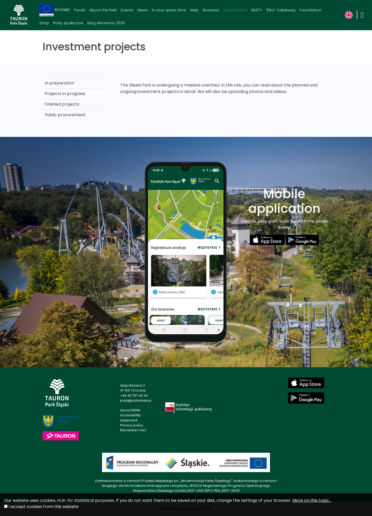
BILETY (256, 10)
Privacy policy (131, 425)
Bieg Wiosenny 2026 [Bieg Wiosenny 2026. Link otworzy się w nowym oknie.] (106, 23)
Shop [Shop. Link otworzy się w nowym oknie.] (44, 23)
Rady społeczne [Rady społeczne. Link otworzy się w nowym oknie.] (68, 23)
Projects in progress (65, 94)
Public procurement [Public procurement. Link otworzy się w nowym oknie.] (65, 115)
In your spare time (169, 10)
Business (211, 10)
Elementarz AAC (133, 430)
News (142, 10)
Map (194, 10)
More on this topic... (311, 500)
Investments (235, 10)
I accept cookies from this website (44, 507)
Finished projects (62, 104)
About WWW (130, 410)
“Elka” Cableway (281, 10)
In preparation (59, 83)
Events (127, 10)
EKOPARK (54, 10)
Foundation (310, 10)
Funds (79, 10)
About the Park (103, 10)
